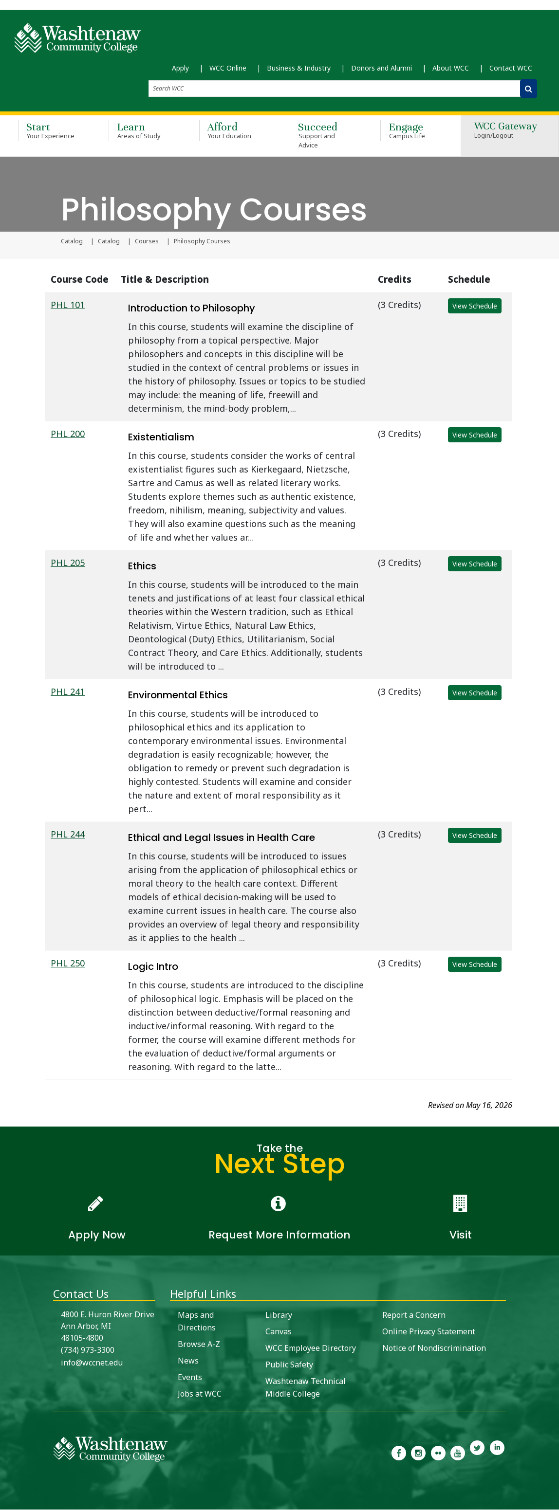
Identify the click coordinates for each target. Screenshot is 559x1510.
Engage (411, 131)
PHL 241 (68, 692)
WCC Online (227, 68)
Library (278, 1315)
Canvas (278, 1332)
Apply (180, 68)
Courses (147, 242)
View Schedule (474, 306)
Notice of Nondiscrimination (434, 1348)
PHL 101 (68, 305)
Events (190, 1377)
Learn (140, 131)
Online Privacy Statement (428, 1332)
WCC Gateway (505, 132)
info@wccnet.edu (92, 1363)
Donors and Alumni (381, 68)
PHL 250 (68, 963)
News (188, 1361)
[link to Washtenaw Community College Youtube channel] (457, 1452)
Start (49, 131)
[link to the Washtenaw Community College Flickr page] (438, 1452)
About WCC (450, 68)
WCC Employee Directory (310, 1348)
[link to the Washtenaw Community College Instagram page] (418, 1452)
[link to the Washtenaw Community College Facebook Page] (399, 1452)
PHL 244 (68, 834)
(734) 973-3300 (87, 1350)
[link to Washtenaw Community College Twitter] (477, 1452)
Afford (230, 131)
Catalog (72, 242)
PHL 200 (68, 434)
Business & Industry (299, 68)
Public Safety (289, 1365)
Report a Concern (414, 1315)
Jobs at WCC (200, 1394)
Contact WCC (510, 68)
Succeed (321, 136)
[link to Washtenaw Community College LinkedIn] (497, 1452)
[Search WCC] (528, 89)
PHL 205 (68, 563)
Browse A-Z (199, 1344)
